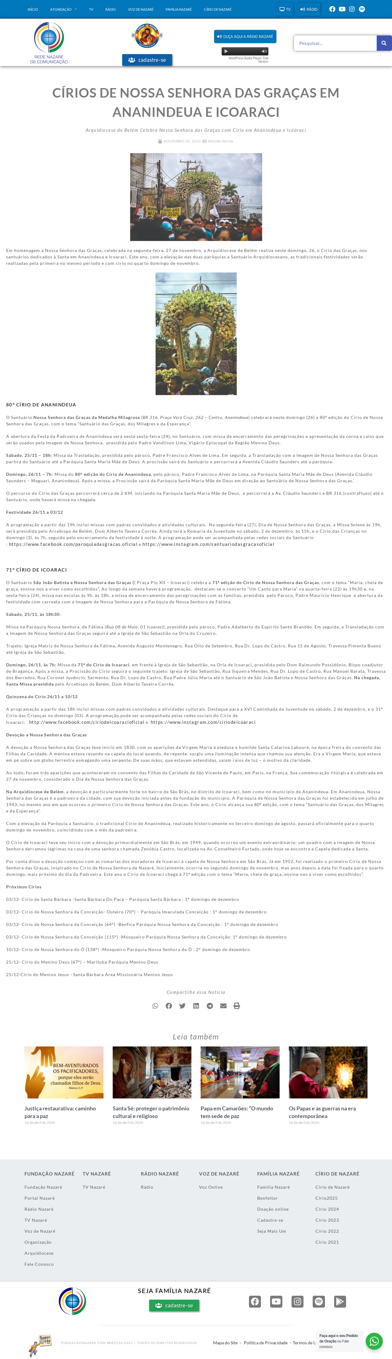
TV (91, 9)
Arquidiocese (39, 1251)
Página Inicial (221, 141)
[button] (245, 36)
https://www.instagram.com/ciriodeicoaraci (188, 720)
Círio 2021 (327, 1240)
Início (33, 9)
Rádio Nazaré (39, 1207)
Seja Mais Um (271, 1229)
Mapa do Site (225, 1341)
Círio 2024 (327, 1207)
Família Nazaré (179, 9)
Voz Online (211, 1185)
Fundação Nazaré (43, 1185)
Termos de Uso (307, 1341)
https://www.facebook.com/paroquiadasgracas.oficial (67, 543)
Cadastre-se (270, 1218)
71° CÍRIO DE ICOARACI (32, 568)
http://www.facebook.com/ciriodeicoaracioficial (82, 720)
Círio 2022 (327, 1229)
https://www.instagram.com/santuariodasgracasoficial (189, 543)
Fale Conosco (39, 1262)
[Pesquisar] (384, 43)
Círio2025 (326, 1196)
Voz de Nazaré (140, 9)
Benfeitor (267, 1196)
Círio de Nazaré (218, 9)
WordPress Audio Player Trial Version (248, 60)
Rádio (110, 9)
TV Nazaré (35, 1218)
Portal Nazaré (39, 1196)
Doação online (273, 1207)
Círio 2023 (327, 1218)
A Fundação (63, 9)
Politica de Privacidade (266, 1341)
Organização (38, 1240)
